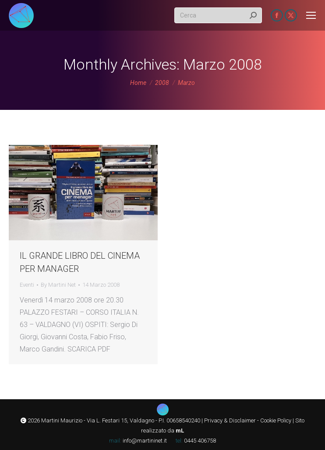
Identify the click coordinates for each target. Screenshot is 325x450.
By (58, 284)
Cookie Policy (275, 420)
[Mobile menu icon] (311, 15)
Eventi (27, 284)
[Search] (218, 15)
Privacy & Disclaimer (230, 420)
